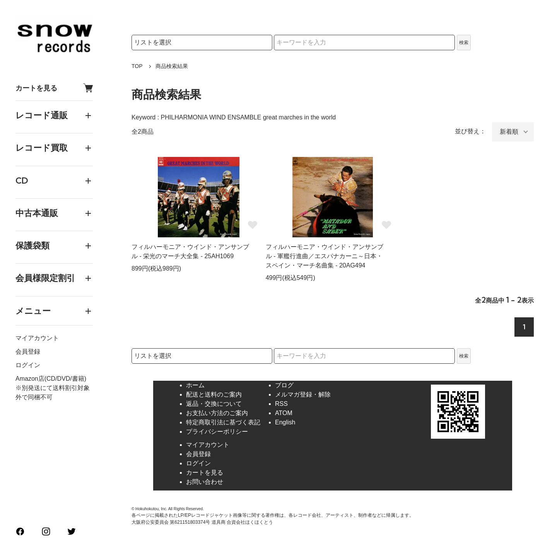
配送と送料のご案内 (214, 394)
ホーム (195, 385)
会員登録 (27, 351)
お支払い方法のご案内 (217, 413)
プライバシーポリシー (217, 431)
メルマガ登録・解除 (303, 394)
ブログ (284, 385)
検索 (463, 42)
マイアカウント (37, 338)
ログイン (27, 365)
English (285, 422)
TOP (137, 66)
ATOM (283, 413)
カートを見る (54, 88)
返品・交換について (214, 403)
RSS (281, 403)
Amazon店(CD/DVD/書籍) (50, 378)
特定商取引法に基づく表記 (223, 422)
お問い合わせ (204, 482)
